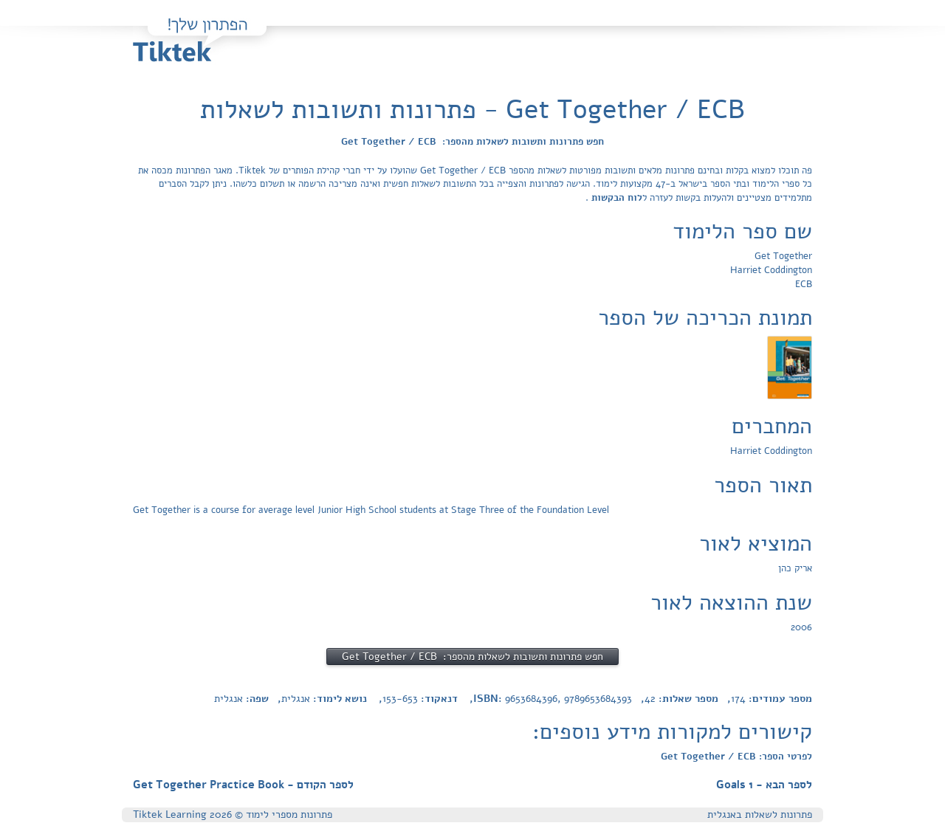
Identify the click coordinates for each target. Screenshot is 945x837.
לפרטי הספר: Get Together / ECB (736, 756)
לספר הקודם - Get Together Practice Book (243, 784)
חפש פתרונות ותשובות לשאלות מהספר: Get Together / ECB (472, 141)
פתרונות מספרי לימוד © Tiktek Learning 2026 (232, 814)
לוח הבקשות (615, 197)
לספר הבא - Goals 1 (764, 784)
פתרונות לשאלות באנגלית (759, 814)
